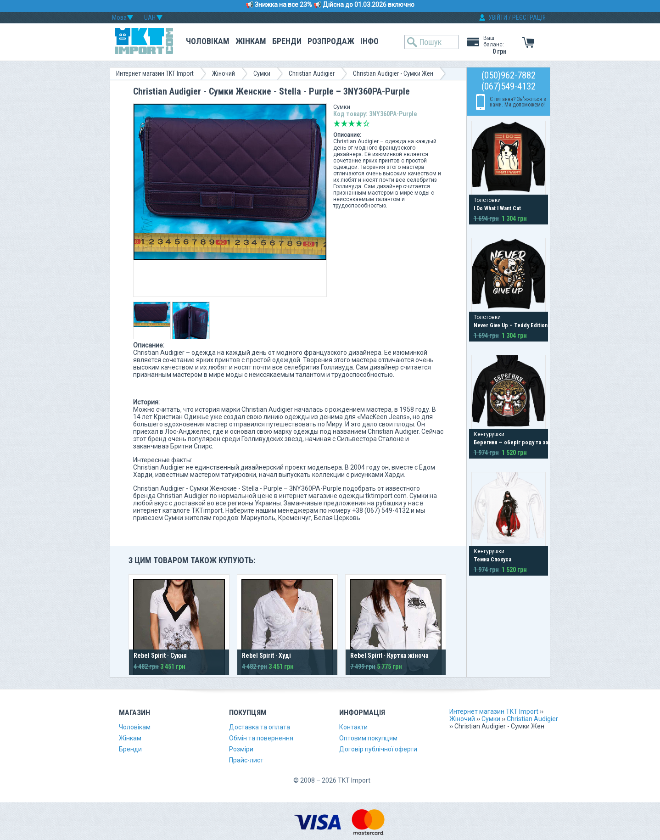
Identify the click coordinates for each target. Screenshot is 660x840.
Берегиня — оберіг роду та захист (516, 442)
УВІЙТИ (497, 17)
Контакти (353, 727)
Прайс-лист (246, 760)
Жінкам (250, 41)
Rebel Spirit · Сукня (160, 655)
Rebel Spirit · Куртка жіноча (389, 655)
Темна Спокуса (492, 559)
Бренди (287, 41)
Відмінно (366, 123)
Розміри (241, 749)
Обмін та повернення (261, 738)
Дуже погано (337, 123)
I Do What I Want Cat (497, 208)
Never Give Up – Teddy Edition (511, 325)
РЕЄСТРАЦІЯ (529, 17)
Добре (359, 123)
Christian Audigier (312, 73)
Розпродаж (331, 41)
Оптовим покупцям (368, 738)
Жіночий (223, 73)
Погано (344, 123)
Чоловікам (207, 41)
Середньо (351, 123)
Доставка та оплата (259, 727)
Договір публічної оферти (378, 749)
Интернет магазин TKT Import (155, 73)
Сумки (261, 73)
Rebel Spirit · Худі (266, 655)
